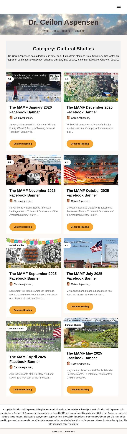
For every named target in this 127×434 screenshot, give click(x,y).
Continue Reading (23, 144)
